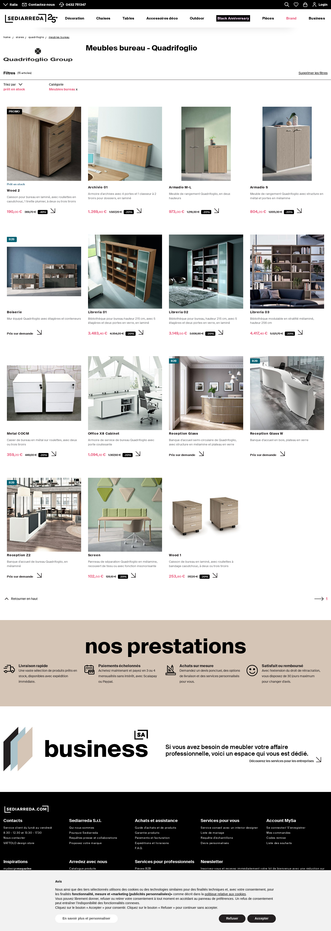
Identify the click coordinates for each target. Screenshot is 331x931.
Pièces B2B (143, 868)
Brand (291, 18)
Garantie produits (147, 833)
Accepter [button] (261, 918)
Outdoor (197, 18)
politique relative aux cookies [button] (225, 894)
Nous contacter (14, 838)
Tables (128, 18)
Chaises (103, 18)
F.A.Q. (139, 848)
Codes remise (276, 838)
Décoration (74, 18)
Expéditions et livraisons (152, 843)
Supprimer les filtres (313, 73)
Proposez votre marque (85, 843)
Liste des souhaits (279, 843)
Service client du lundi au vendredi (27, 828)
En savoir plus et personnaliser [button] (86, 918)
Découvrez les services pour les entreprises (281, 761)
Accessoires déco (162, 18)
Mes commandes (278, 833)
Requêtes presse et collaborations (93, 838)
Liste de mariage (212, 833)
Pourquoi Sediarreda (83, 833)
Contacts (12, 820)
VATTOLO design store (18, 843)
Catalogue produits (82, 868)
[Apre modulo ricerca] (287, 5)
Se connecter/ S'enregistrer (285, 828)
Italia (13, 5)
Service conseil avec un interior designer (229, 828)
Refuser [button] (232, 918)
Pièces (268, 18)
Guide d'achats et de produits (155, 828)
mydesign (17, 868)
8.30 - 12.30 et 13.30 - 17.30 (22, 833)
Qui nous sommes (81, 828)
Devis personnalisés (215, 843)
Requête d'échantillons (217, 838)
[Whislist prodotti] (296, 5)
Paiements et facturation (152, 838)
